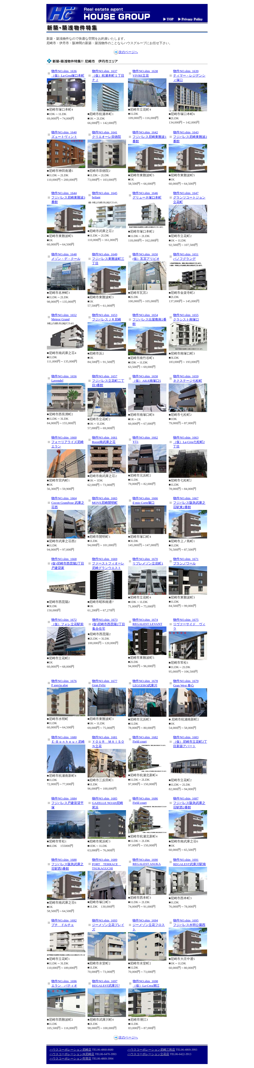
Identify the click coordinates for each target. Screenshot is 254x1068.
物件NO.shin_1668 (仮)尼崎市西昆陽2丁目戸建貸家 (67, 563)
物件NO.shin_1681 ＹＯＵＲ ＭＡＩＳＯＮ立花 (108, 741)
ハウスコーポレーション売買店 (70, 1058)
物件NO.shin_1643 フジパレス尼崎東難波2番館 (190, 136)
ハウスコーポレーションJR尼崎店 (72, 1054)
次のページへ (128, 52)
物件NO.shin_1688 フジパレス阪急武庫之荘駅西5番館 (67, 864)
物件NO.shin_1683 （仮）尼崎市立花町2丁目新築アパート (190, 741)
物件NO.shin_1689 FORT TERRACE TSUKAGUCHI (106, 864)
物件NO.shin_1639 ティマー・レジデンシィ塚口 (189, 75)
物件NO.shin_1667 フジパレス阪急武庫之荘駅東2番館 (189, 502)
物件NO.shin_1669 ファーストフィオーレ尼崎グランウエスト (108, 563)
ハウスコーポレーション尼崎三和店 (151, 1049)
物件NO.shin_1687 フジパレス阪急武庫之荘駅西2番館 (189, 803)
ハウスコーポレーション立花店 (148, 1054)
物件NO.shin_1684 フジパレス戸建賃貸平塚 (67, 803)
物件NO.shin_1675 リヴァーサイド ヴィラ (189, 624)
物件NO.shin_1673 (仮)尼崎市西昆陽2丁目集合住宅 (108, 624)
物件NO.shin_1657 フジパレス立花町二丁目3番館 (108, 380)
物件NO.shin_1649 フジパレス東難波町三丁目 (108, 258)
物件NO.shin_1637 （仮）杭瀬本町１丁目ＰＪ (108, 75)
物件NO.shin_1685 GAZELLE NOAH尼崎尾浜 (107, 803)
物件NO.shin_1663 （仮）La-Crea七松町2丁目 (189, 442)
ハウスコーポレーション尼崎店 (70, 1049)
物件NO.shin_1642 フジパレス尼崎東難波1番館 (149, 136)
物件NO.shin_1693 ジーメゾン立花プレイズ (108, 925)
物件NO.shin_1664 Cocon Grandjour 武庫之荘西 (67, 502)
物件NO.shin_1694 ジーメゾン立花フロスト (148, 925)
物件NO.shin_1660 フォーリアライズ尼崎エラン (67, 442)
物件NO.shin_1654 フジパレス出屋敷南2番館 (149, 319)
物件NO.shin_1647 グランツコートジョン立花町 (189, 197)
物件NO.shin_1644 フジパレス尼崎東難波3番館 (68, 197)
